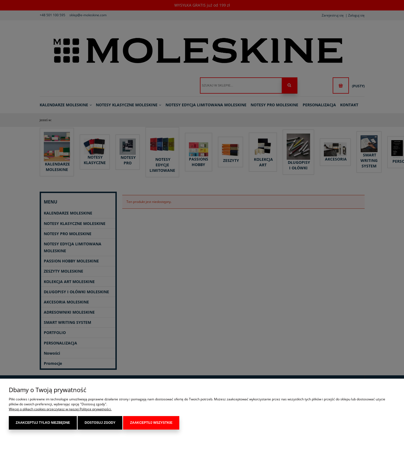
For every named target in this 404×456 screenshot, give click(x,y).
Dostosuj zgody (100, 423)
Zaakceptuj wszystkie (151, 423)
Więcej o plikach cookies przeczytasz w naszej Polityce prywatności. (60, 409)
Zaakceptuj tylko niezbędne (43, 423)
